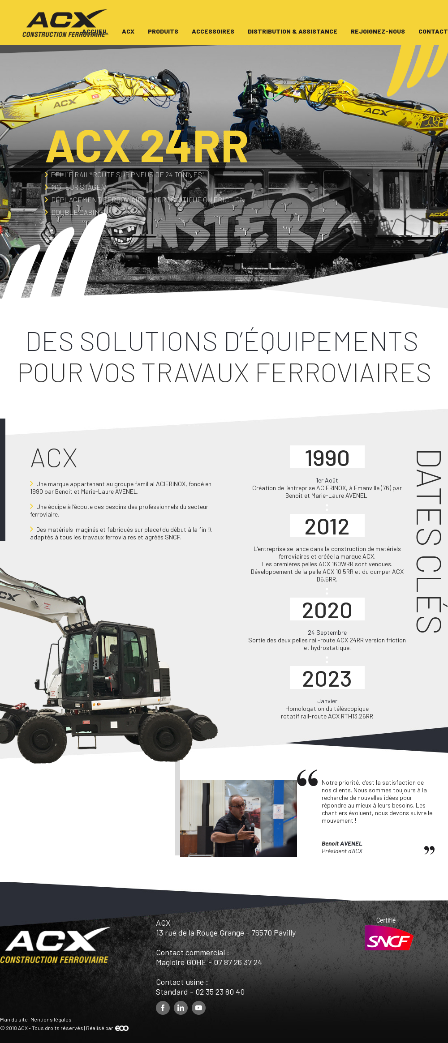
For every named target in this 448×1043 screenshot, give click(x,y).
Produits (163, 31)
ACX (128, 31)
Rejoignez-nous (378, 31)
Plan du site (14, 1019)
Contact (433, 31)
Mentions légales (51, 1019)
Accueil (95, 31)
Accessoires (213, 31)
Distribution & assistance (292, 31)
